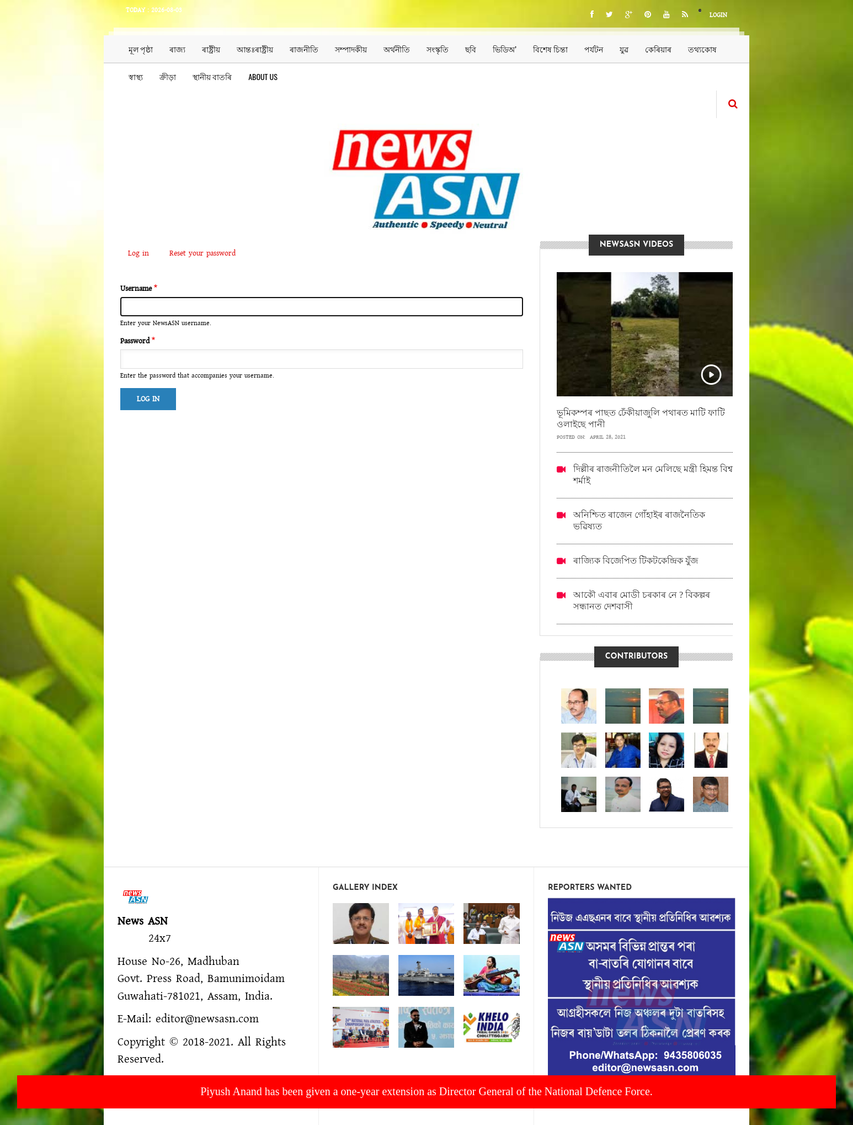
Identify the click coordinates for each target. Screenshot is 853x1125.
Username (136, 288)
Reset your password (202, 253)
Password (135, 341)
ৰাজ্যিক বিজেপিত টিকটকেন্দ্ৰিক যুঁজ (635, 560)
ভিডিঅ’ (504, 49)
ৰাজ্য (177, 49)
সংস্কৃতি (437, 49)
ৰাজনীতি (304, 49)
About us (263, 76)
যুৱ (624, 49)
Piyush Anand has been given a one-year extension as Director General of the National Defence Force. (426, 1091)
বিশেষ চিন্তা (550, 49)
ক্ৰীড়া (167, 76)
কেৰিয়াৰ (658, 49)
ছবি (470, 49)
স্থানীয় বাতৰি (212, 76)
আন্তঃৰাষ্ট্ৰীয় (255, 49)
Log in (142, 254)
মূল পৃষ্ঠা (141, 49)
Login (718, 15)
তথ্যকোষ (702, 49)
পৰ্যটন (593, 49)
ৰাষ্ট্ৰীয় (211, 49)
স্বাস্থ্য (136, 76)
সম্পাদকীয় (351, 49)
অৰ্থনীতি (396, 49)
